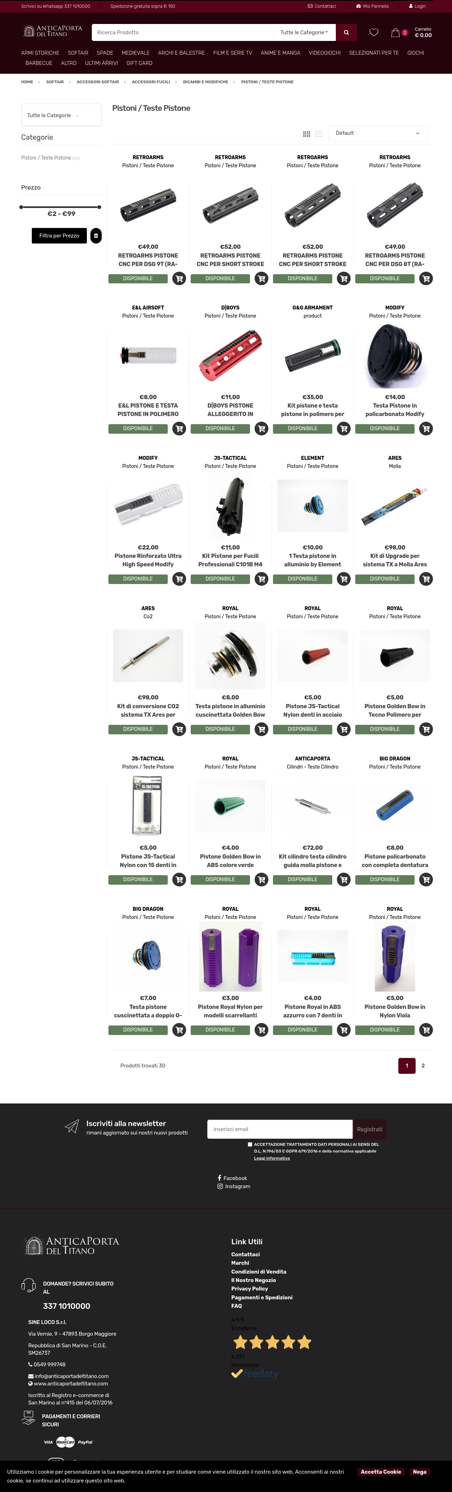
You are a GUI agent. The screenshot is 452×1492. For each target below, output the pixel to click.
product (313, 316)
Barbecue (39, 63)
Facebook (232, 1178)
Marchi (240, 1263)
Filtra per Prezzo (59, 236)
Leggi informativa (272, 1158)
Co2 (148, 617)
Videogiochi (325, 53)
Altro (69, 63)
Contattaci (322, 6)
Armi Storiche (40, 53)
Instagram (234, 1186)
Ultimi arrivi (101, 63)
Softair (78, 53)
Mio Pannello (372, 6)
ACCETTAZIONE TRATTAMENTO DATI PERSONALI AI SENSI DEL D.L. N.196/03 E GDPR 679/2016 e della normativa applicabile (316, 1151)
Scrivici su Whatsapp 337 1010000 (55, 6)
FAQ (236, 1306)
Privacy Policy (249, 1289)
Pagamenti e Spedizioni (262, 1297)
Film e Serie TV (232, 53)
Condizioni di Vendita (258, 1272)
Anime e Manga (281, 53)
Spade (105, 53)
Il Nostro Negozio (253, 1280)
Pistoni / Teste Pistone (148, 166)
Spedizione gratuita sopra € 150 (143, 6)
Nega (420, 1472)
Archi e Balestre (181, 53)
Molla (395, 466)
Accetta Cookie (381, 1472)
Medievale (136, 53)
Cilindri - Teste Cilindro (312, 767)
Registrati (369, 1129)
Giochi (416, 53)
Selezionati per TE (374, 53)
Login (417, 6)
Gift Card (139, 63)
